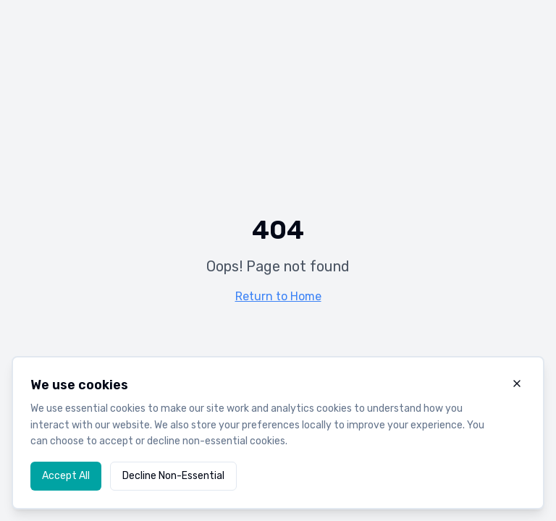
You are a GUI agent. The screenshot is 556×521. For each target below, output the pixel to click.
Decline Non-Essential (173, 476)
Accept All (66, 476)
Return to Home (278, 296)
